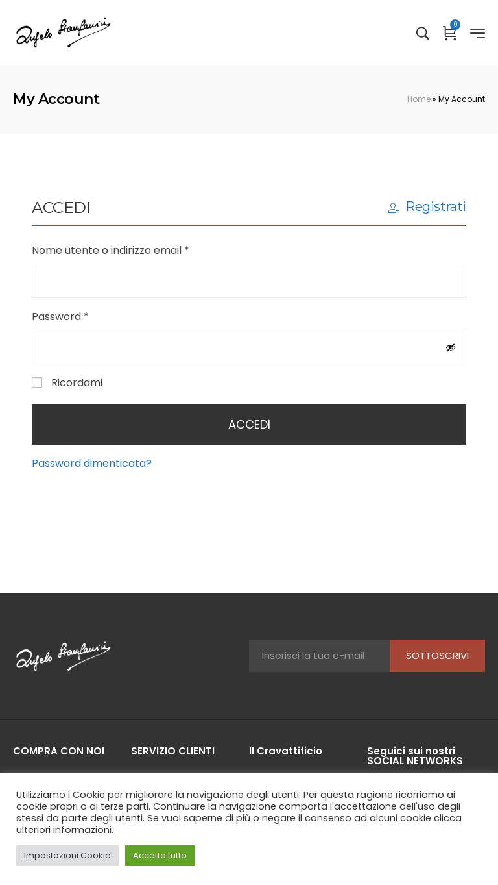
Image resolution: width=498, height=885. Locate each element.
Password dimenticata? (92, 463)
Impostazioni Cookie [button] (67, 855)
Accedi (249, 424)
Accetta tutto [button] (160, 855)
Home (419, 99)
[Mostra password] (450, 347)
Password (83, 316)
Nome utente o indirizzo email (133, 250)
